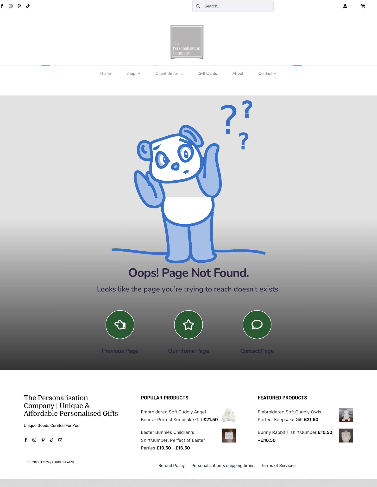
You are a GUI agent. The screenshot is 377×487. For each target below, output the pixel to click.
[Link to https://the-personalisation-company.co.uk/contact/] (257, 324)
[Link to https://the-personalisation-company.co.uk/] (188, 324)
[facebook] (26, 440)
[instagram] (11, 6)
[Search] (198, 6)
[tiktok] (28, 6)
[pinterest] (19, 6)
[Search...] (233, 6)
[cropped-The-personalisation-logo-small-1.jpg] (187, 26)
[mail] (60, 440)
